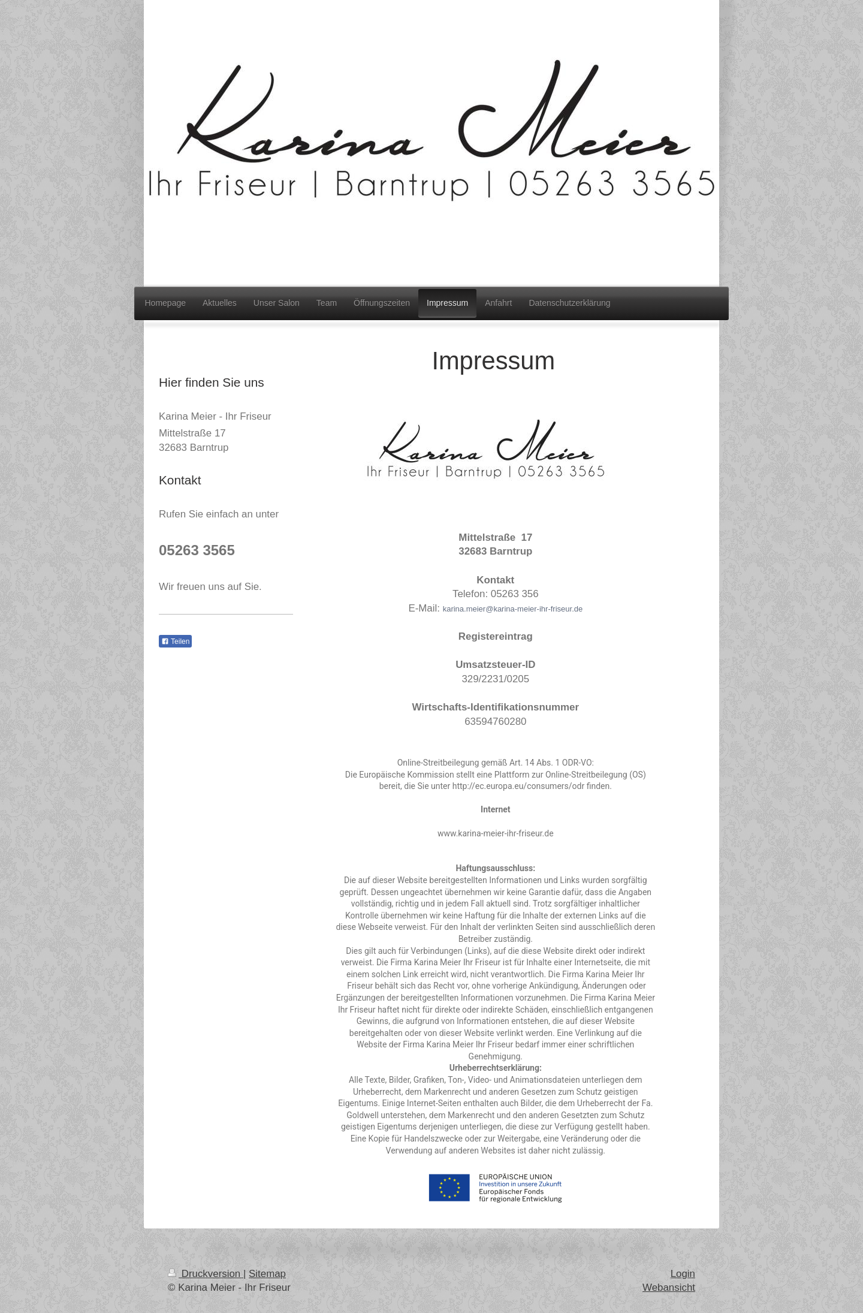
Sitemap (267, 1273)
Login (683, 1273)
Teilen (175, 641)
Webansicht (668, 1287)
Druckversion (205, 1273)
